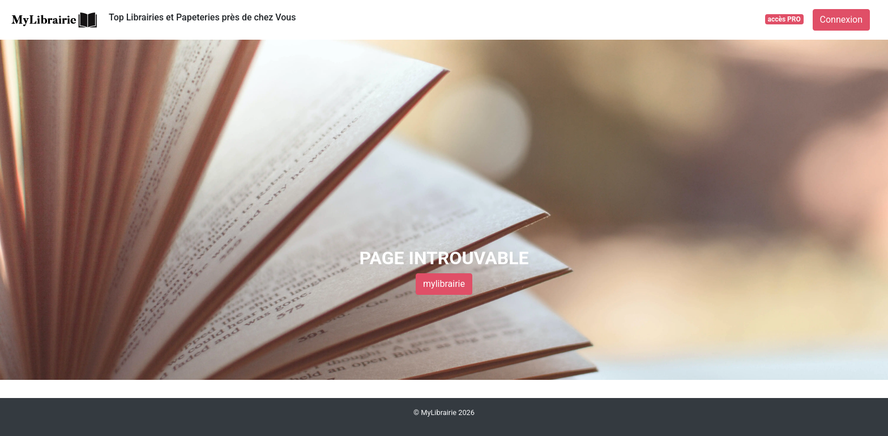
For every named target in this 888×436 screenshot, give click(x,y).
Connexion (841, 19)
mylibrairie (444, 283)
